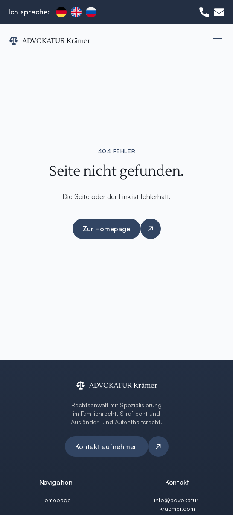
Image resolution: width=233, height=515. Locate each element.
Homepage (56, 499)
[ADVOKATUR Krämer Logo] (49, 41)
